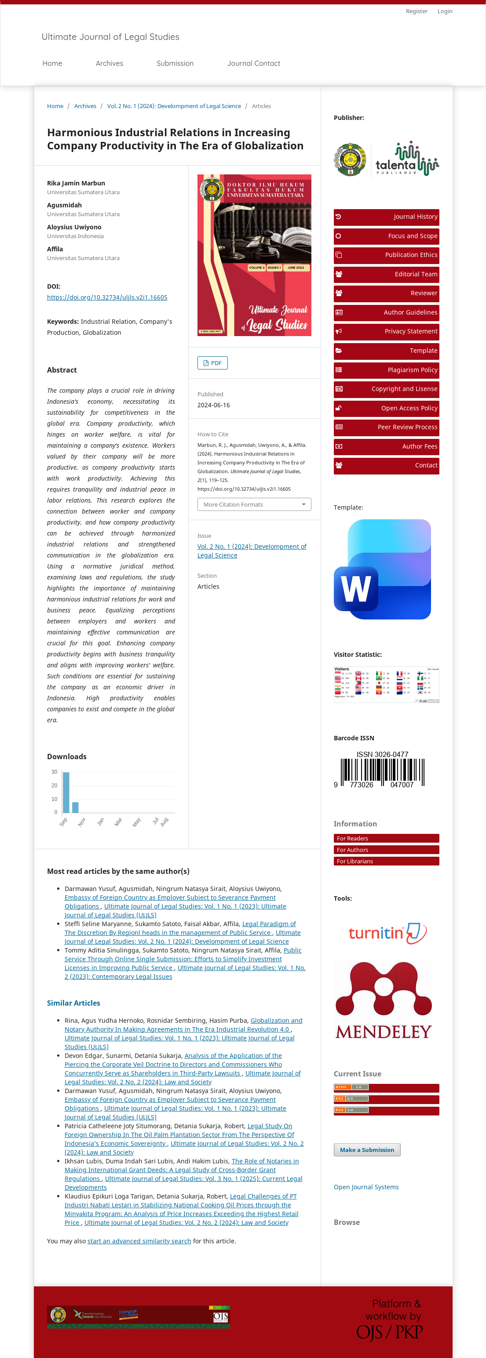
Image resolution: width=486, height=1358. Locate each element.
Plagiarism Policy (387, 370)
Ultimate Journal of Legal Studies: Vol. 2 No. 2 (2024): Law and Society (183, 1077)
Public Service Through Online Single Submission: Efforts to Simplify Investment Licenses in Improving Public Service (183, 959)
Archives (110, 63)
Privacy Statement (387, 331)
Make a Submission (367, 1150)
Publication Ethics (387, 254)
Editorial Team (387, 274)
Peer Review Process (387, 427)
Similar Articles (73, 1003)
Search (368, 63)
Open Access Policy (387, 408)
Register (417, 11)
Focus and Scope (387, 236)
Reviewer (387, 293)
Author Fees (387, 446)
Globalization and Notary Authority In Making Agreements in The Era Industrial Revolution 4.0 (184, 1024)
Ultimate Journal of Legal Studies (110, 36)
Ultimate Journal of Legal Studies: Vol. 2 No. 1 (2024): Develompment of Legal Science (183, 936)
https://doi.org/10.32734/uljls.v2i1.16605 (107, 297)
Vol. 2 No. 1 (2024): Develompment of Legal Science (174, 106)
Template (387, 350)
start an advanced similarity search (139, 1241)
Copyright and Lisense (387, 388)
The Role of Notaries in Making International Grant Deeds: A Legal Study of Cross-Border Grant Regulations (182, 1170)
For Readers (352, 838)
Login (445, 11)
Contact (387, 465)
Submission (175, 63)
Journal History (387, 216)
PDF (216, 363)
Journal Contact (254, 63)
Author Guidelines (387, 312)
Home (52, 63)
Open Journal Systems (366, 1187)
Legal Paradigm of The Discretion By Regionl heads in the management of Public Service (180, 928)
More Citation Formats (233, 504)
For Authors (352, 850)
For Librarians (355, 861)
